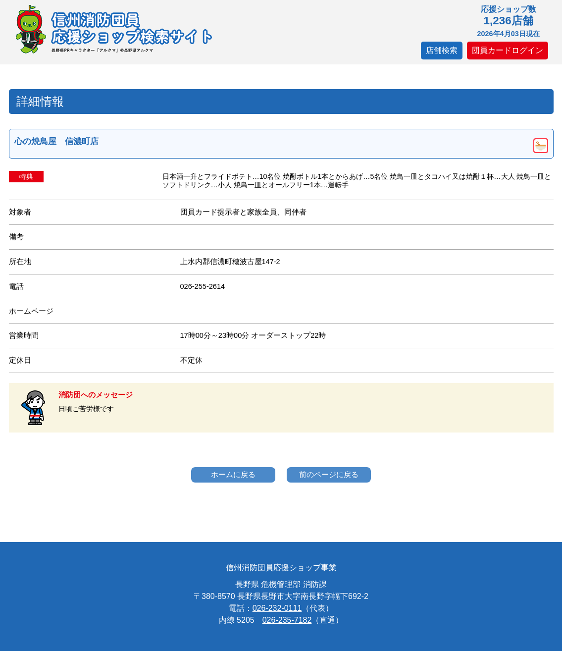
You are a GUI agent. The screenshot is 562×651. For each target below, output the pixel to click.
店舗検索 (442, 50)
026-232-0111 (277, 608)
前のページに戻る (328, 474)
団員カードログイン (507, 50)
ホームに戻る (233, 474)
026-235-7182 (287, 620)
